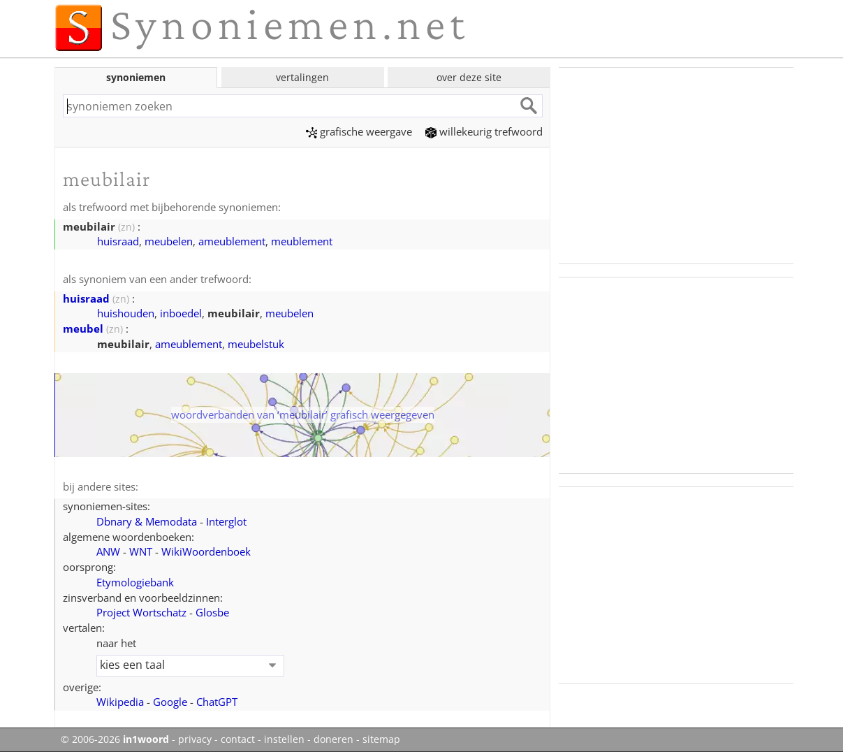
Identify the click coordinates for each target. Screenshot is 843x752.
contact (238, 739)
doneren (333, 739)
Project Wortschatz (141, 612)
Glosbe (212, 612)
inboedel (181, 313)
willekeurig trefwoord (484, 131)
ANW (108, 551)
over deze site (469, 77)
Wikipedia (120, 702)
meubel (83, 328)
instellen (284, 739)
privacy (195, 739)
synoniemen (136, 77)
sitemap (381, 739)
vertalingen (302, 77)
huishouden (125, 313)
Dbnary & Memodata (146, 521)
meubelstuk (256, 344)
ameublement (231, 241)
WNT (140, 551)
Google (170, 702)
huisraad (118, 241)
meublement (301, 241)
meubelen (169, 241)
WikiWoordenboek (206, 551)
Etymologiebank (135, 582)
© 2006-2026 (115, 739)
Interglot (226, 521)
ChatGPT (216, 702)
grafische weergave (359, 131)
